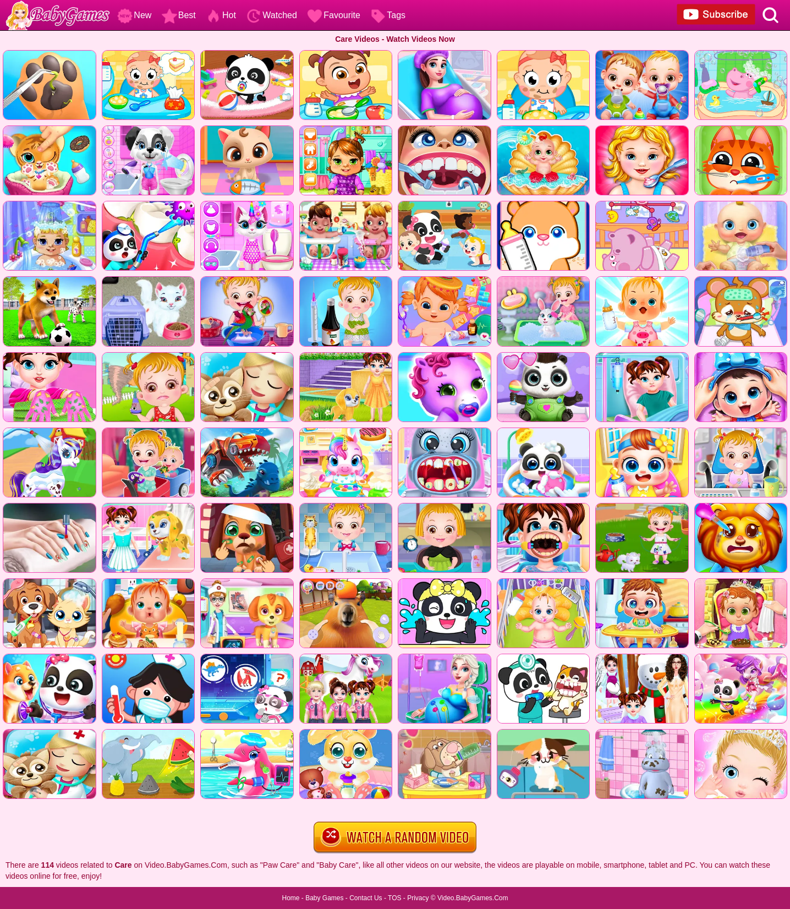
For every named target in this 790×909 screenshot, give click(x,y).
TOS (394, 898)
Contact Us (365, 898)
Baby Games (324, 898)
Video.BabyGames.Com (472, 898)
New (134, 15)
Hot (221, 15)
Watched (271, 15)
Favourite (333, 15)
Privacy (418, 898)
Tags (387, 15)
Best (179, 15)
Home (290, 898)
